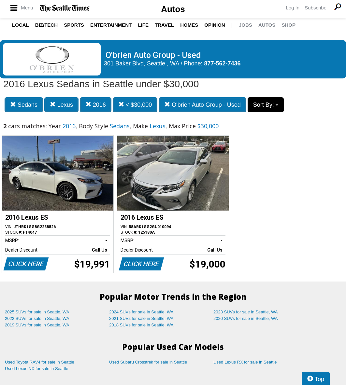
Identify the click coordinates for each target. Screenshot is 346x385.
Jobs (245, 25)
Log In (292, 7)
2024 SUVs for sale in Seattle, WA (141, 311)
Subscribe (315, 7)
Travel (164, 25)
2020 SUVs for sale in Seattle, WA (245, 318)
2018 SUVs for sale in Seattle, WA (141, 325)
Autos (173, 9)
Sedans (23, 104)
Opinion (214, 25)
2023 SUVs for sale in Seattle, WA (245, 311)
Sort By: (265, 105)
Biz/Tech (46, 25)
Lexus (61, 104)
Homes (189, 25)
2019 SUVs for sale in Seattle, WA (37, 325)
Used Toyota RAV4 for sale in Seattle (39, 362)
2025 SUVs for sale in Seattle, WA (37, 311)
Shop (288, 25)
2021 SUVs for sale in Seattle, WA (141, 318)
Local (20, 25)
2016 (95, 104)
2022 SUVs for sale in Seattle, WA (37, 318)
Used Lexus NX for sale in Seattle (36, 368)
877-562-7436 (222, 63)
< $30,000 (135, 104)
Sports (74, 25)
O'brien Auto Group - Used (202, 104)
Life (143, 25)
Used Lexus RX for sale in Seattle (245, 362)
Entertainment (111, 25)
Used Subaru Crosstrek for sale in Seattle (148, 362)
